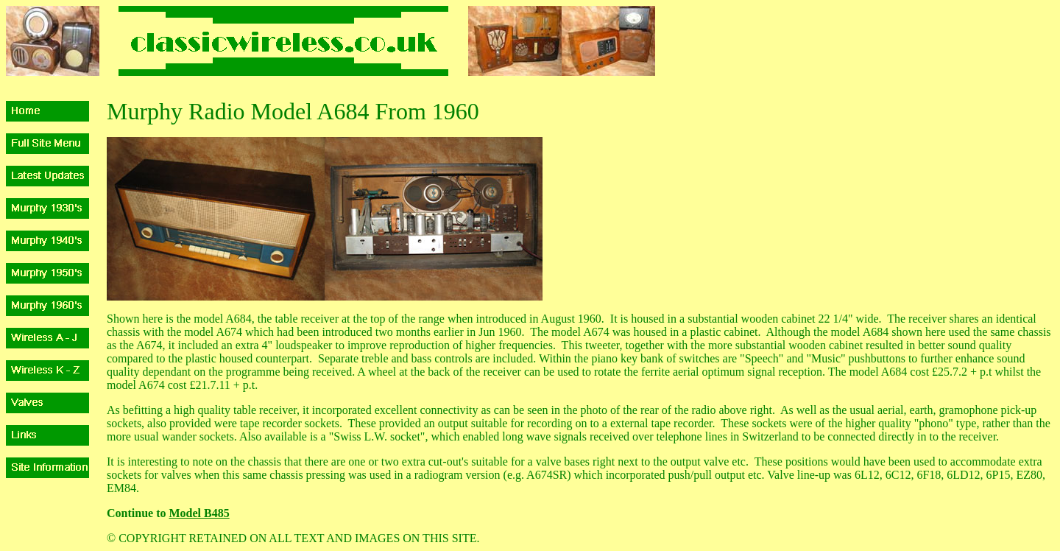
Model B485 (199, 513)
